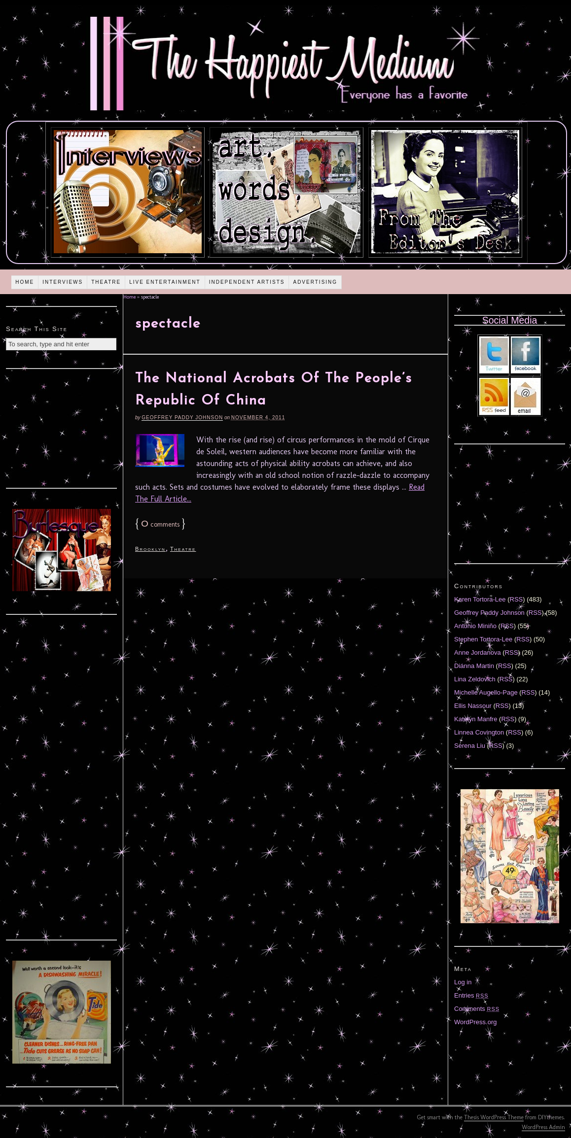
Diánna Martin (474, 665)
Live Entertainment (165, 282)
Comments (477, 1008)
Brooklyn (150, 549)
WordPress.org (475, 1022)
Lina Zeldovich (475, 679)
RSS (516, 599)
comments (160, 524)
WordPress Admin (543, 1127)
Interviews (62, 282)
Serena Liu (469, 745)
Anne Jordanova (477, 652)
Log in (462, 982)
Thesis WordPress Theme (494, 1117)
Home (24, 282)
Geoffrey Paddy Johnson (182, 417)
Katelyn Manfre (475, 719)
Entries (471, 995)
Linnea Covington (479, 732)
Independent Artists (247, 282)
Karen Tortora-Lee (480, 599)
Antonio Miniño (475, 626)
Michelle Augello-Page (486, 692)
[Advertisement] (61, 427)
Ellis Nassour (473, 705)
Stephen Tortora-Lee (483, 639)
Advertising (315, 282)
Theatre (106, 282)
